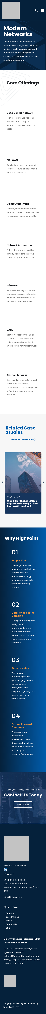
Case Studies (12, 917)
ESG (8, 928)
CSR (12, 1007)
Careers (10, 913)
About (9, 920)
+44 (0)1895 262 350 (17, 883)
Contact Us (23, 804)
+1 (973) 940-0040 (16, 880)
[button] (2, 482)
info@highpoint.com (13, 897)
